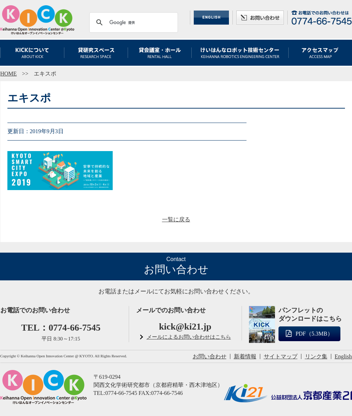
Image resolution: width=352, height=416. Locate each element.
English (343, 356)
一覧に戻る (176, 219)
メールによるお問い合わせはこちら (189, 337)
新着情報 (245, 356)
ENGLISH (211, 18)
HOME (8, 74)
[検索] (132, 22)
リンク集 (316, 356)
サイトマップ (280, 356)
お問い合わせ (260, 18)
